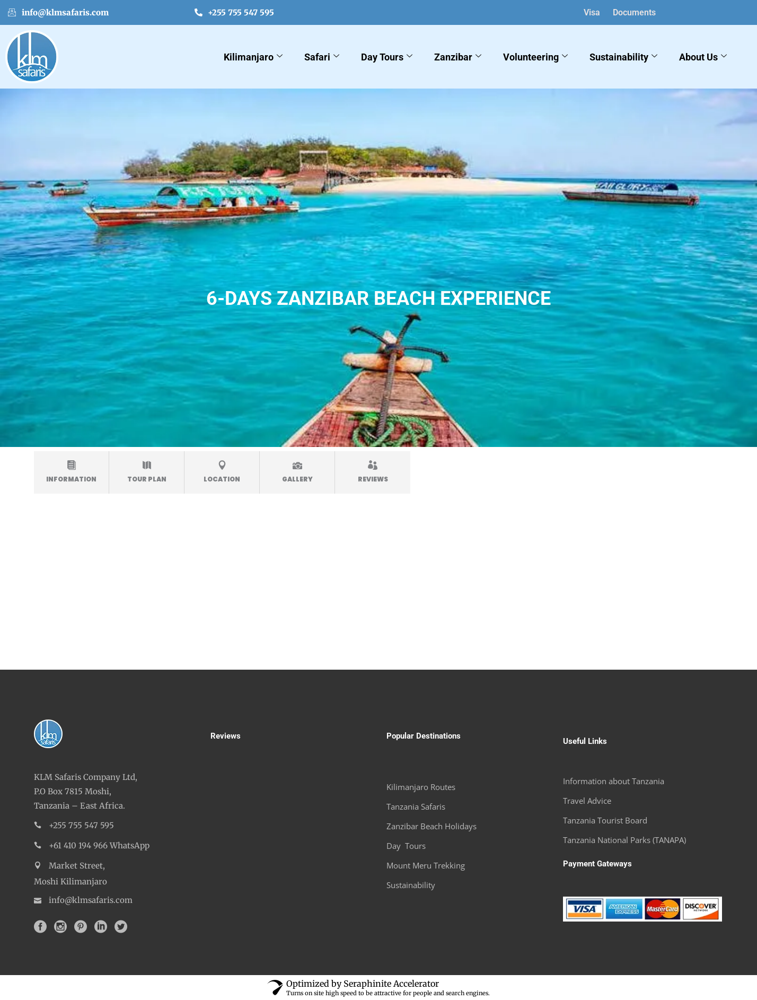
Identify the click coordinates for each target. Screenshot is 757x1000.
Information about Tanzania (613, 781)
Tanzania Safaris (415, 806)
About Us (704, 57)
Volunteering (536, 57)
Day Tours (388, 57)
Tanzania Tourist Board (605, 820)
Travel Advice (587, 800)
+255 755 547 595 (234, 12)
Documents (634, 12)
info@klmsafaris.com (58, 12)
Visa (592, 12)
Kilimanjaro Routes (420, 787)
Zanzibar (459, 57)
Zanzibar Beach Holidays (431, 826)
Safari (323, 57)
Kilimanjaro (254, 57)
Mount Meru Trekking (425, 865)
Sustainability (624, 57)
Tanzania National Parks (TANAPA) (624, 840)
